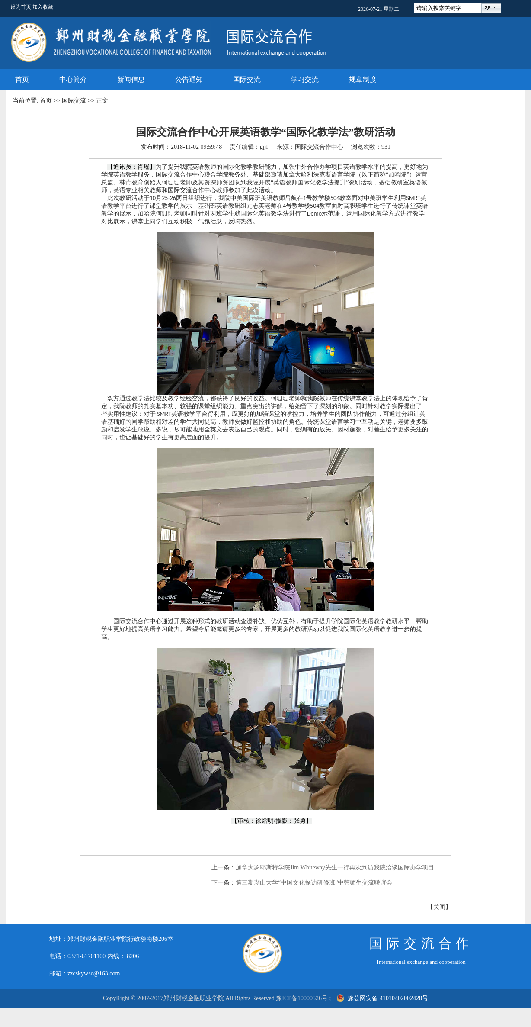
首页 (22, 79)
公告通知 (189, 79)
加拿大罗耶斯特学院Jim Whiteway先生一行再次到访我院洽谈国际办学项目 (335, 867)
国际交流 (247, 79)
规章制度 (363, 79)
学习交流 (305, 79)
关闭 (439, 907)
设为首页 (21, 7)
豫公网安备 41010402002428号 (383, 998)
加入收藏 (42, 7)
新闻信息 (131, 79)
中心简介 (73, 79)
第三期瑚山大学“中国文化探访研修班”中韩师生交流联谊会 (314, 882)
